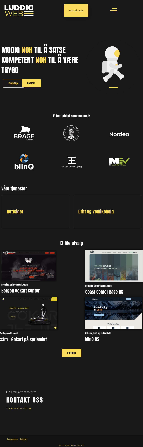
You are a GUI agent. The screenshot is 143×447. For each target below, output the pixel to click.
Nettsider (15, 211)
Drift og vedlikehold (96, 211)
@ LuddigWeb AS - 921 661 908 (71, 445)
